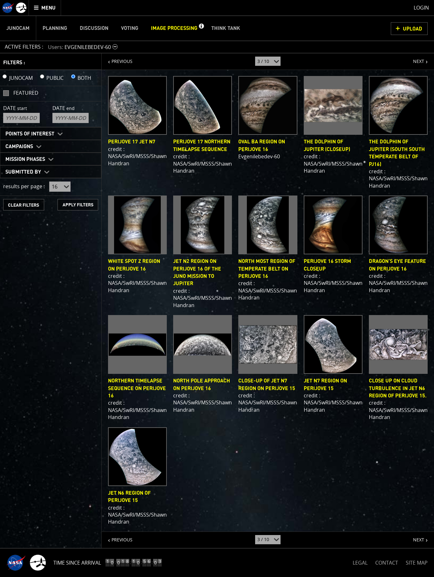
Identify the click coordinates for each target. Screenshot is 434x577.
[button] (201, 28)
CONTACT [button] (386, 562)
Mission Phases (25, 159)
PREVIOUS (117, 58)
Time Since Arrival (77, 562)
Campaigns (19, 146)
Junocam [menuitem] (18, 28)
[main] (217, 288)
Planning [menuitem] (55, 28)
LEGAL (360, 561)
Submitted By (23, 172)
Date (15, 108)
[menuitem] (45, 8)
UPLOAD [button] (412, 28)
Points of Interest (29, 133)
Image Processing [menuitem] (174, 28)
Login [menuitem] (421, 7)
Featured (25, 92)
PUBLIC (55, 77)
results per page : (24, 186)
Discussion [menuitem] (94, 28)
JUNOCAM (21, 77)
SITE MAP (417, 562)
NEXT (415, 58)
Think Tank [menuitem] (225, 28)
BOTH (84, 77)
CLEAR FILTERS (23, 205)
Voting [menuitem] (129, 28)
